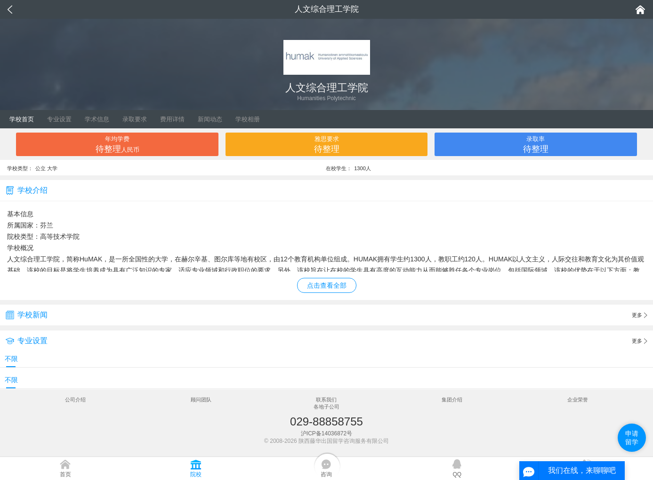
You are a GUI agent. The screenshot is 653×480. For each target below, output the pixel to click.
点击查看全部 (327, 285)
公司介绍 (75, 399)
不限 (11, 358)
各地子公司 (326, 406)
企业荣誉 (577, 399)
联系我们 (326, 399)
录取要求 (134, 119)
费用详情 (172, 119)
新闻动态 (210, 119)
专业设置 (59, 119)
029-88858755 (326, 421)
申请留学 (631, 438)
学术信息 (97, 119)
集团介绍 (452, 399)
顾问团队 (201, 399)
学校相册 (247, 119)
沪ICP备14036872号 (326, 433)
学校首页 (21, 119)
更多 (639, 315)
